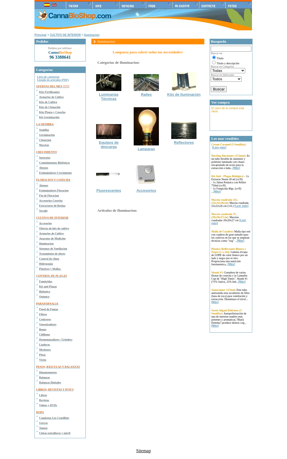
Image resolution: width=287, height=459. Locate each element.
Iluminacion (92, 34)
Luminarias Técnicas (108, 96)
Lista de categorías (48, 76)
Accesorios (146, 190)
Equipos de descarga (109, 144)
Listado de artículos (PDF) (53, 79)
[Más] (236, 168)
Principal (40, 34)
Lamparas (146, 149)
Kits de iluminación (183, 94)
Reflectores (184, 142)
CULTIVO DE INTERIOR (65, 34)
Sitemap (143, 450)
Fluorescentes (108, 190)
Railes (146, 94)
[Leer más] (219, 147)
